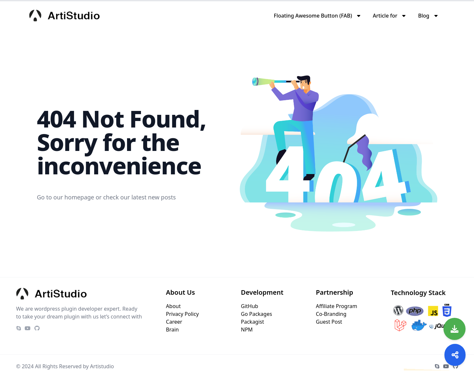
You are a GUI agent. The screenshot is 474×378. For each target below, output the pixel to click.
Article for (385, 15)
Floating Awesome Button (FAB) (313, 15)
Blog (423, 15)
